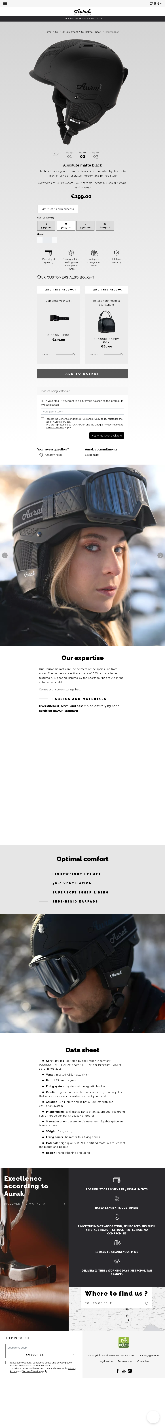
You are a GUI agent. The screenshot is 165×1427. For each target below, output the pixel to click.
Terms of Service (55, 447)
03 (95, 155)
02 (82, 155)
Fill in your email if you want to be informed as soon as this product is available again (82, 422)
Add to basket (82, 393)
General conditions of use (73, 438)
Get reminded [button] (53, 474)
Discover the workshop (26, 1223)
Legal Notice (106, 1380)
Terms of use (125, 1380)
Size (45, 237)
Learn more (92, 474)
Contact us (143, 1380)
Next (160, 575)
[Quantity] (47, 260)
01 (69, 155)
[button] (5, 3)
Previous (5, 575)
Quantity (41, 253)
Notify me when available (107, 455)
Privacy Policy (111, 444)
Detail (47, 374)
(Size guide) (48, 237)
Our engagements (149, 1375)
